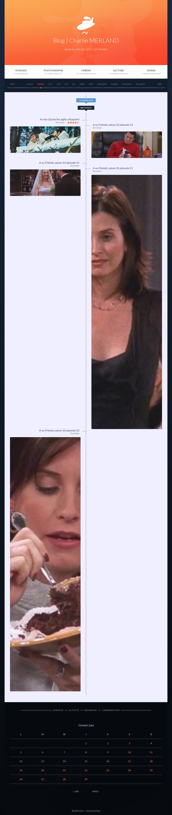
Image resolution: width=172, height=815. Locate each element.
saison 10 (113, 124)
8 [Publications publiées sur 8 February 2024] (86, 752)
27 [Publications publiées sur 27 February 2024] (42, 779)
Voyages (20, 70)
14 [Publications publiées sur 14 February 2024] (64, 761)
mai (66, 84)
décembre (140, 84)
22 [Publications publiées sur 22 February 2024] (86, 770)
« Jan (76, 791)
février (40, 84)
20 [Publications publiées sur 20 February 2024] (42, 770)
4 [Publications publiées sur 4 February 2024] (151, 743)
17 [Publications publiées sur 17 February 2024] (129, 761)
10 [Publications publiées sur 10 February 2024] (129, 752)
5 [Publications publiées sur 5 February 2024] (21, 752)
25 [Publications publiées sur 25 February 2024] (151, 770)
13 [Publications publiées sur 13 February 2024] (42, 761)
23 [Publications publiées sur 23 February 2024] (107, 770)
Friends (102, 124)
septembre (102, 84)
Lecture (118, 70)
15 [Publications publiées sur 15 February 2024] (86, 761)
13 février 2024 (86, 100)
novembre (127, 84)
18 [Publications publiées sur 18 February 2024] (151, 761)
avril (59, 84)
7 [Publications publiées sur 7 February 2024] (64, 752)
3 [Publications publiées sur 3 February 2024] (129, 743)
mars (50, 84)
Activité (74, 710)
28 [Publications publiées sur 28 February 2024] (64, 779)
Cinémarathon (110, 710)
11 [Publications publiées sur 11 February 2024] (151, 752)
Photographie (53, 70)
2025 (159, 84)
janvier (30, 84)
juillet (82, 84)
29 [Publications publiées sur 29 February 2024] (86, 779)
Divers (151, 70)
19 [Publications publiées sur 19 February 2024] (21, 770)
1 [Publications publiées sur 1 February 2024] (86, 743)
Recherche (90, 710)
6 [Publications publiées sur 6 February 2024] (42, 752)
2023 (12, 84)
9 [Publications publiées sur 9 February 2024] (107, 752)
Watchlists (86, 108)
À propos (58, 710)
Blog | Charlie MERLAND (86, 40)
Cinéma (86, 70)
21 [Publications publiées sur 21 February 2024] (64, 770)
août (91, 84)
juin (73, 84)
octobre (114, 84)
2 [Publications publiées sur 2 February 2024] (107, 743)
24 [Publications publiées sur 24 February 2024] (129, 770)
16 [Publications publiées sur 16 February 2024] (107, 761)
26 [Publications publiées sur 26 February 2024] (21, 779)
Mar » (95, 791)
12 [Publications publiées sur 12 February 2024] (21, 761)
